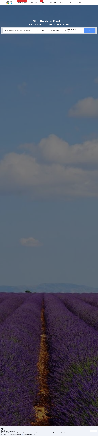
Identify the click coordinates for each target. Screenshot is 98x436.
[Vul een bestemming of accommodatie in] (19, 30)
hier (22, 434)
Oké (93, 431)
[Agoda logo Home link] (9, 2)
